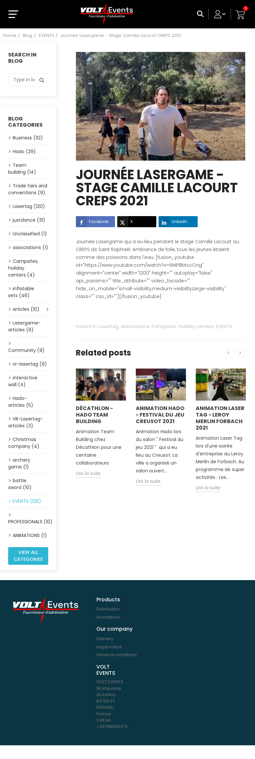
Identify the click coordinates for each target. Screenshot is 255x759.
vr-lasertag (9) (30, 364)
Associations (135, 326)
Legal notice (109, 647)
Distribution (108, 609)
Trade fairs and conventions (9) (27, 189)
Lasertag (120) (29, 206)
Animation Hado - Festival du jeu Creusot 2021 (160, 414)
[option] (101, 428)
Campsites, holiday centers (182, 326)
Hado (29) (24, 151)
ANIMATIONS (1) (30, 535)
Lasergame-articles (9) (24, 326)
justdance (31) (29, 220)
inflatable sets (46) (21, 292)
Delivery (104, 639)
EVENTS (224, 326)
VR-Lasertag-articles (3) (25, 422)
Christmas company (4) (23, 443)
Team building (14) (22, 168)
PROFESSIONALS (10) (28, 521)
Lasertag (109, 326)
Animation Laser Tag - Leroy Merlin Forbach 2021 (220, 418)
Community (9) (26, 350)
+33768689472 (112, 726)
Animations (108, 617)
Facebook (92, 221)
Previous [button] (230, 353)
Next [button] (240, 353)
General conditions (116, 655)
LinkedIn (173, 221)
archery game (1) (19, 463)
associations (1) (30, 247)
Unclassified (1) (30, 233)
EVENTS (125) (27, 501)
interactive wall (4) (22, 381)
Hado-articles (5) (20, 401)
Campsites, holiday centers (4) (23, 268)
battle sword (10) (20, 484)
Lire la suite (88, 473)
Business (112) (28, 137)
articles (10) (26, 309)
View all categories (28, 555)
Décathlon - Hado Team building (94, 414)
